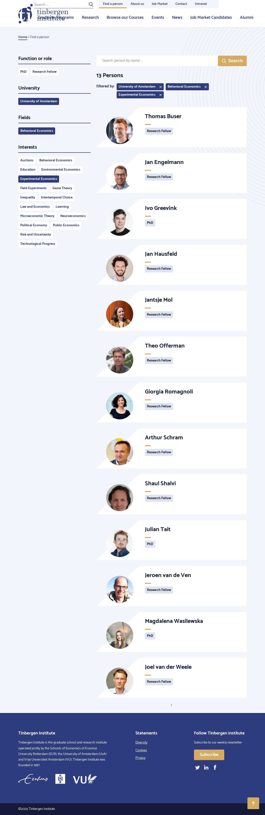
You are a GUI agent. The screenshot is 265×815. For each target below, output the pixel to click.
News (177, 17)
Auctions (26, 160)
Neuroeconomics (73, 216)
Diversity (141, 742)
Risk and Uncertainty (35, 234)
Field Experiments (33, 188)
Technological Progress (37, 244)
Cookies (141, 750)
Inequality (27, 197)
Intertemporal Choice (56, 197)
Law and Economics (35, 207)
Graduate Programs (56, 17)
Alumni (246, 17)
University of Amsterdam (38, 101)
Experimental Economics (38, 179)
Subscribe (209, 754)
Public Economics (66, 225)
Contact (181, 4)
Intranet (201, 4)
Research (90, 17)
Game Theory (62, 188)
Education (27, 170)
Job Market (160, 4)
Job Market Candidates (211, 17)
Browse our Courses (125, 17)
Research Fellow (44, 72)
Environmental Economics (60, 170)
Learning (62, 207)
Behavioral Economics (36, 131)
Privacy (140, 758)
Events (158, 17)
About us (137, 4)
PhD (23, 72)
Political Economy (33, 225)
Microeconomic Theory (37, 216)
